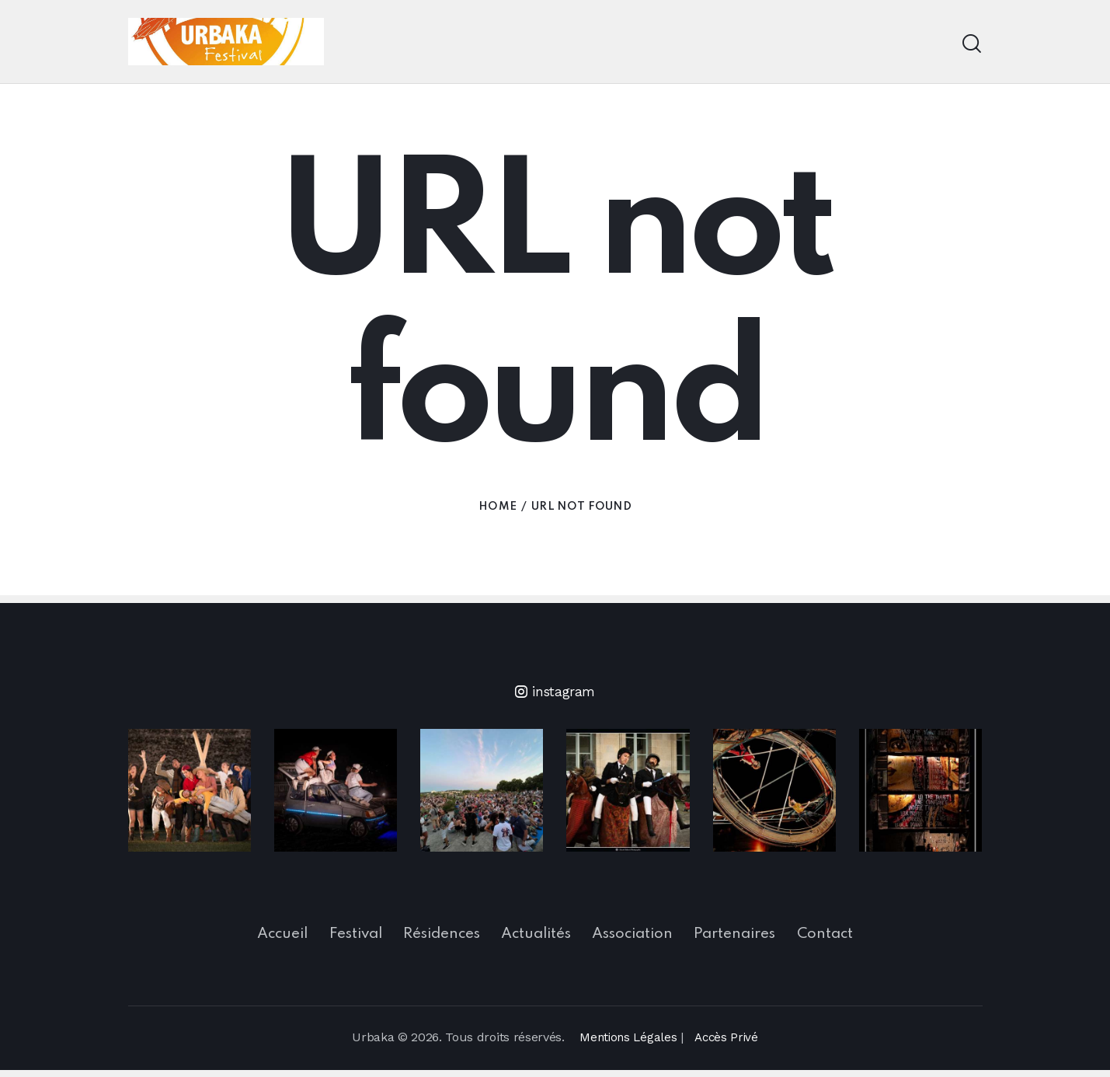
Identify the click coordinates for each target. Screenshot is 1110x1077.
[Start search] (972, 44)
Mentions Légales (626, 1044)
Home (497, 506)
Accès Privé (727, 1044)
